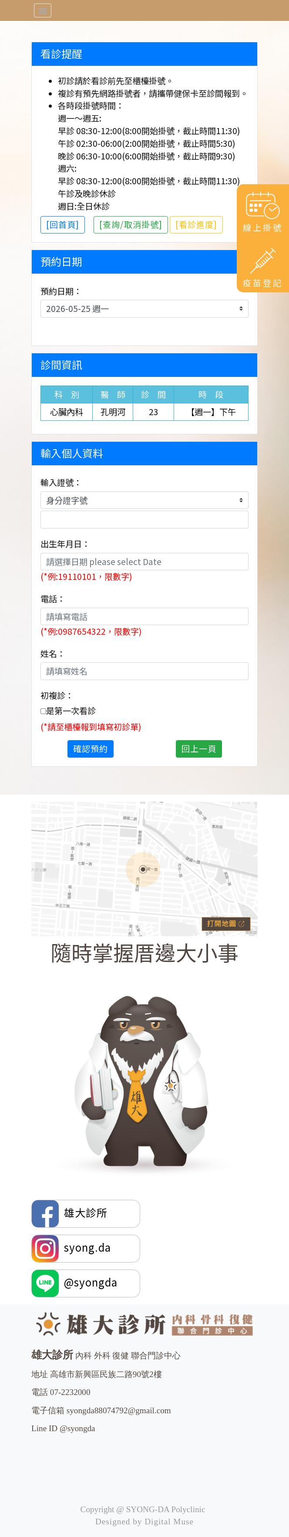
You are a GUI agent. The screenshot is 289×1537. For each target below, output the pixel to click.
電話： (52, 598)
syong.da (71, 1248)
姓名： (52, 653)
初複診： (57, 695)
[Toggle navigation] (42, 10)
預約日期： (61, 291)
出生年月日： (65, 544)
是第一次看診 (71, 710)
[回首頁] (62, 224)
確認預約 (90, 748)
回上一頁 (198, 748)
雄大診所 (71, 1213)
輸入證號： (61, 482)
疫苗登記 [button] (263, 267)
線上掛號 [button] (263, 212)
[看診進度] (196, 224)
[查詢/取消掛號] (130, 224)
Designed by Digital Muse (144, 1521)
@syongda (75, 1283)
